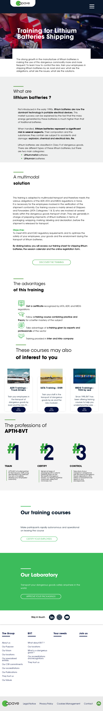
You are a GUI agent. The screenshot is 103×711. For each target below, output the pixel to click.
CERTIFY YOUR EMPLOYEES (39, 539)
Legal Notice (29, 703)
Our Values (7, 680)
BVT (30, 633)
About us (6, 643)
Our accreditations (10, 668)
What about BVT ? (36, 643)
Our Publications (9, 672)
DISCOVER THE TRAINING (51, 262)
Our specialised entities (9, 659)
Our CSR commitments (12, 664)
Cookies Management (68, 703)
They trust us (8, 676)
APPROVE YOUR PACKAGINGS (41, 596)
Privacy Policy (46, 703)
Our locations (8, 654)
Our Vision (6, 650)
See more (18, 409)
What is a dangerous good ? (37, 651)
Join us (83, 633)
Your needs (60, 633)
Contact (88, 703)
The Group (8, 633)
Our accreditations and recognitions (36, 657)
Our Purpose (7, 646)
